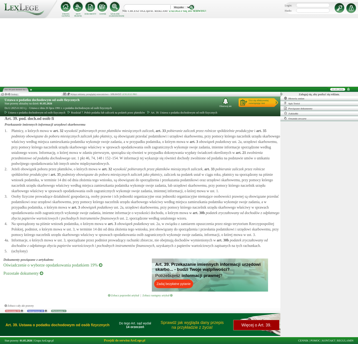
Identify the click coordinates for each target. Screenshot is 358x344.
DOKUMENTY (90, 14)
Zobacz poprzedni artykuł (123, 295)
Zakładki (291, 113)
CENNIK (102, 14)
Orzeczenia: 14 (12, 311)
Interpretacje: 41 (35, 311)
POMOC (315, 340)
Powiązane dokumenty (298, 108)
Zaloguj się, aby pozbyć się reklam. (319, 94)
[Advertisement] (179, 52)
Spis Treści (292, 103)
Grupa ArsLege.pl (44, 340)
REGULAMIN (345, 340)
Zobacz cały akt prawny (19, 305)
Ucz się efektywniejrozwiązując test (258, 101)
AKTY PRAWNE (78, 15)
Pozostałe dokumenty (23, 273)
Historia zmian (294, 98)
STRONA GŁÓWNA (66, 15)
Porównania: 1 (58, 311)
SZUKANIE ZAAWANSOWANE (115, 15)
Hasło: (288, 10)
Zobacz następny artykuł (157, 295)
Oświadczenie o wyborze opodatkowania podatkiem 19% (52, 265)
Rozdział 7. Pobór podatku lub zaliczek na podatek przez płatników (106, 112)
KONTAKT (328, 340)
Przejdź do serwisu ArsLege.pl (124, 340)
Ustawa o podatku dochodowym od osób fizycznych (42, 100)
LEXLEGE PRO (129, 94)
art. (57, 131)
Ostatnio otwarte (295, 118)
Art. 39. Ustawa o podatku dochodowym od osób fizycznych (182, 112)
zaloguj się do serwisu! (187, 11)
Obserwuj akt (225, 102)
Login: (288, 5)
